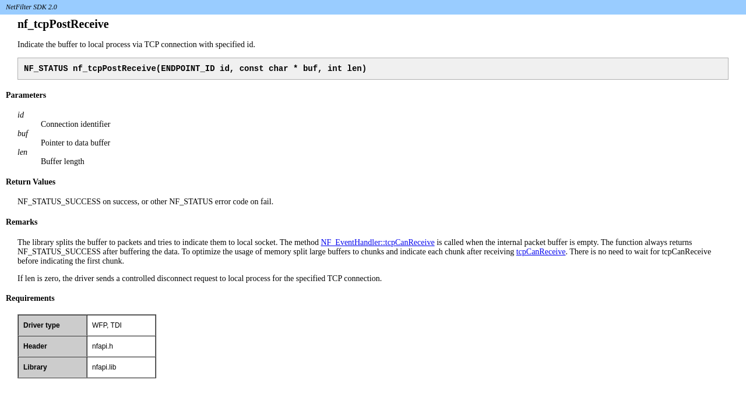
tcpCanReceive (541, 253)
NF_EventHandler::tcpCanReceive (377, 244)
